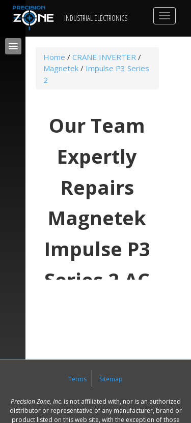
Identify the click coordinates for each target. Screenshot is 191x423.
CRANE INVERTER (104, 57)
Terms (77, 379)
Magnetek (60, 68)
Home (54, 57)
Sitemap (111, 379)
